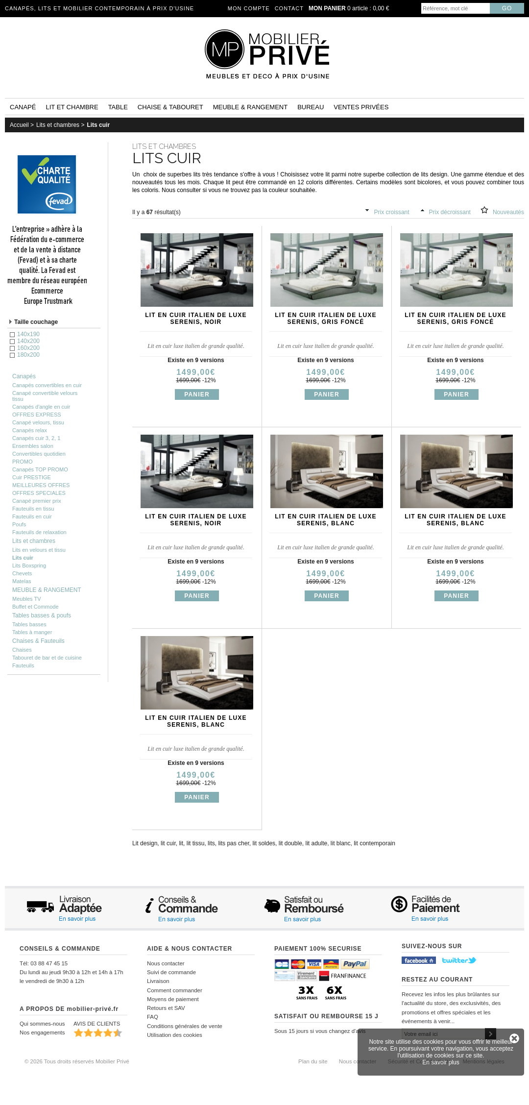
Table (118, 107)
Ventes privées (361, 107)
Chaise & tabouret (170, 107)
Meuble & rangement (250, 107)
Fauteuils (23, 665)
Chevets (22, 573)
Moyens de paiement (173, 999)
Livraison (158, 981)
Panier (197, 394)
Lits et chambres (57, 125)
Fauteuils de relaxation (39, 532)
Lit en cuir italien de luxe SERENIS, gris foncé (326, 318)
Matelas (21, 581)
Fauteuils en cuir (32, 516)
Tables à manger (32, 632)
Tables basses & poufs (41, 615)
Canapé (23, 107)
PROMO (22, 462)
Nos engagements (42, 1032)
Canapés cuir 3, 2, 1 (36, 438)
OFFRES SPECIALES (39, 493)
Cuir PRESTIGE (31, 477)
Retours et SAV (166, 1008)
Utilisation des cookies (174, 1035)
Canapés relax (29, 430)
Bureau (310, 107)
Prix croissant (391, 212)
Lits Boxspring (29, 565)
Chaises (22, 650)
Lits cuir (98, 125)
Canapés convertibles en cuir (47, 385)
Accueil (19, 125)
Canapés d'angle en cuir (41, 407)
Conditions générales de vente (184, 1026)
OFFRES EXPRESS (36, 414)
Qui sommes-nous (42, 1024)
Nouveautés (508, 212)
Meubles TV (26, 599)
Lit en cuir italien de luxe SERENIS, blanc (326, 520)
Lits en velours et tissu (39, 550)
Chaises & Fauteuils (38, 641)
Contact (289, 8)
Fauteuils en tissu (33, 509)
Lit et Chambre (72, 107)
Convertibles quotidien (39, 454)
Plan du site (313, 1061)
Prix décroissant (450, 212)
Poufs (19, 524)
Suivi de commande (171, 972)
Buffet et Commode (35, 607)
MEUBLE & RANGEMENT (46, 590)
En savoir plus (440, 1062)
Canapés (24, 376)
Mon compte (249, 8)
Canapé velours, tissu (38, 422)
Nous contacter (166, 963)
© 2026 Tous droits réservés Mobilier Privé (76, 1061)
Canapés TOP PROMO (40, 469)
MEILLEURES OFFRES (41, 485)
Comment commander (174, 990)
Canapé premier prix (36, 501)
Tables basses (29, 624)
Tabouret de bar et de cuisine (47, 658)
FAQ (152, 1017)
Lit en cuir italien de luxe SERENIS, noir (196, 318)
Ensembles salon (32, 446)
